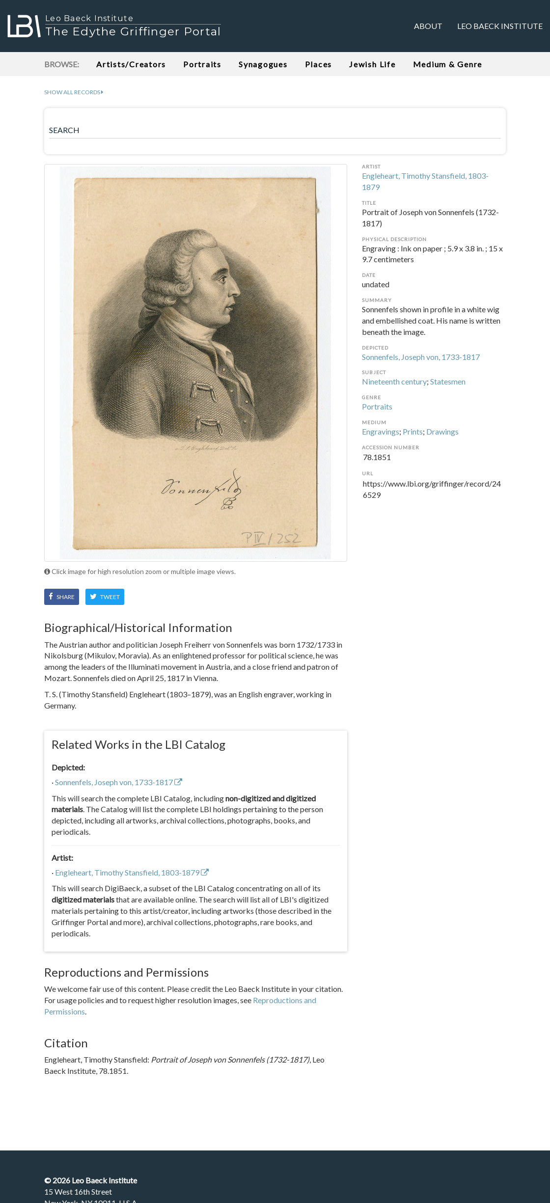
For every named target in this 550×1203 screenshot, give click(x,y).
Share (62, 597)
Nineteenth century (394, 381)
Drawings (442, 431)
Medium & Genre (448, 64)
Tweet (105, 597)
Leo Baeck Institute (500, 25)
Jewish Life (372, 64)
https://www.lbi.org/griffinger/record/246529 (434, 489)
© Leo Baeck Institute (90, 1180)
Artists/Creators (131, 64)
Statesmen (448, 381)
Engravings (380, 431)
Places (318, 64)
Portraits (202, 64)
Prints (413, 431)
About (428, 25)
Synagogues (263, 64)
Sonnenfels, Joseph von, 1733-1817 (421, 356)
